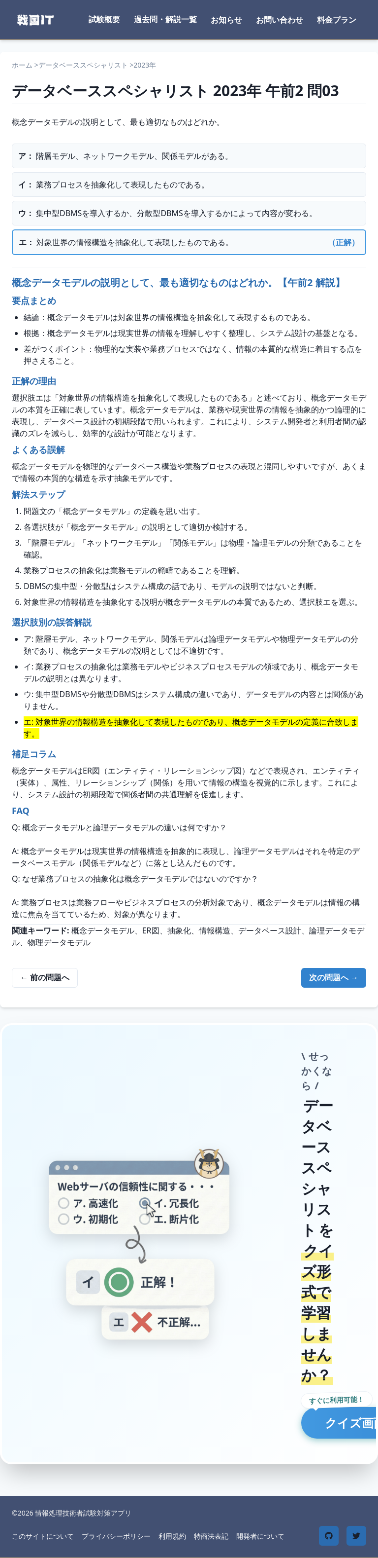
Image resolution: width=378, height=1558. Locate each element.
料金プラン (336, 19)
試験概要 (104, 19)
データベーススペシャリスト (83, 65)
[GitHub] (329, 1536)
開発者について (260, 1536)
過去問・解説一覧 (165, 19)
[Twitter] (356, 1536)
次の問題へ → (333, 977)
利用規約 (172, 1536)
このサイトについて (43, 1536)
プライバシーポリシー (116, 1536)
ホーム (22, 65)
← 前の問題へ (44, 977)
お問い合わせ (279, 19)
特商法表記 (211, 1536)
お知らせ (226, 19)
